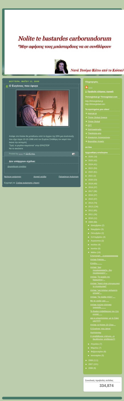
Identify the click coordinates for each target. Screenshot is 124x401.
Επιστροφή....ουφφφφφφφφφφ (104, 256)
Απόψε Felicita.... (98, 259)
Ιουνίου (94, 248)
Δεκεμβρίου (96, 225)
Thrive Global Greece (97, 117)
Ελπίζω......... (96, 263)
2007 (91, 364)
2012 (91, 210)
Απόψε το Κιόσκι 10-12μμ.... (103, 325)
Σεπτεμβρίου (97, 237)
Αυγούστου (96, 241)
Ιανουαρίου (96, 355)
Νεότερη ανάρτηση (12, 177)
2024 (91, 164)
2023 (91, 168)
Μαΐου (94, 252)
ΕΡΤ (90, 125)
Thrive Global (94, 121)
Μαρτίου (95, 348)
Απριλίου (95, 344)
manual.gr (92, 113)
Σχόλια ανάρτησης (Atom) (27, 183)
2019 (91, 184)
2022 (91, 172)
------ (91, 87)
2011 (91, 214)
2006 (91, 368)
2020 (91, 180)
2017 (91, 191)
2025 (91, 160)
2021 (91, 176)
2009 (91, 222)
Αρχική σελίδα (40, 177)
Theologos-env (94, 133)
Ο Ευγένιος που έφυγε (100, 329)
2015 (91, 199)
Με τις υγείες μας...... (99, 301)
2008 (91, 360)
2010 (91, 218)
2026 (91, 157)
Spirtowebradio (94, 129)
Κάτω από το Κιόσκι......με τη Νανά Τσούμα (52, 13)
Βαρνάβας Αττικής (96, 141)
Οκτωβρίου (96, 233)
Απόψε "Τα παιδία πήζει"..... (102, 297)
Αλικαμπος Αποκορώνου (99, 137)
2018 (91, 187)
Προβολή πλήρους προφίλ (101, 91)
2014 (91, 203)
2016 (91, 195)
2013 (91, 207)
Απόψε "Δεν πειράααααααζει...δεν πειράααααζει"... (101, 270)
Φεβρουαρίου (97, 352)
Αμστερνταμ (95, 332)
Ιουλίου (94, 245)
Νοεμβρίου (96, 229)
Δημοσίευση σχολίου (17, 166)
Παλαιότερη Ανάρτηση (69, 177)
